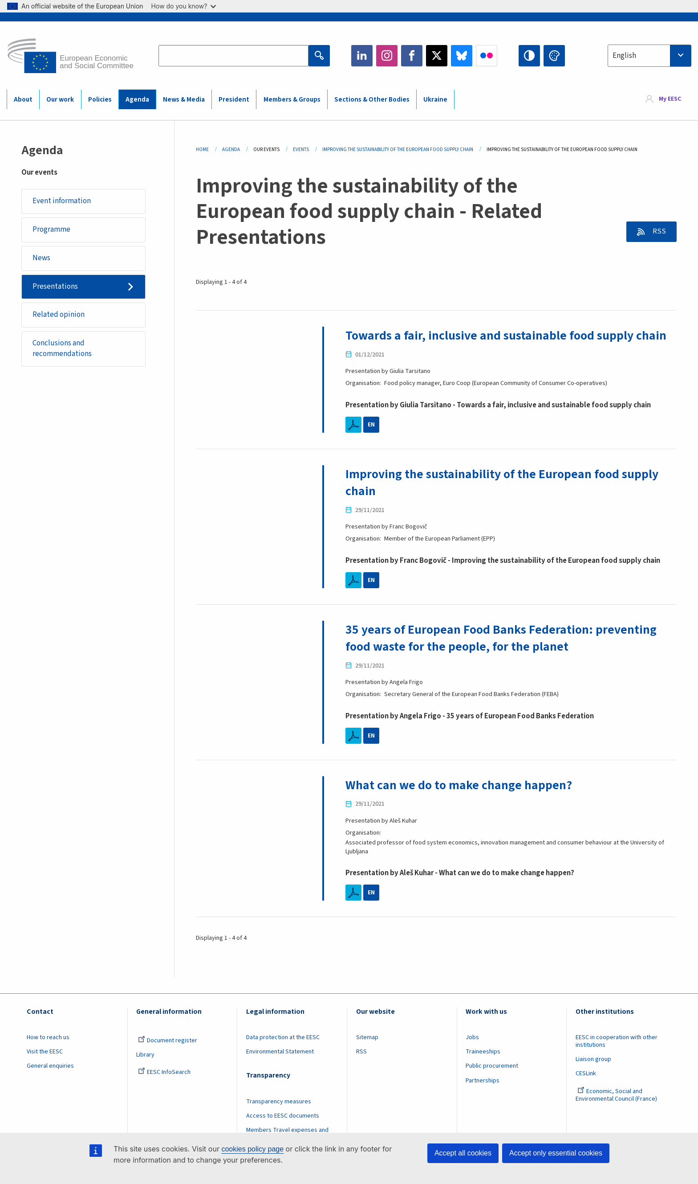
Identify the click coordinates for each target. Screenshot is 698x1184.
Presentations (55, 286)
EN (371, 424)
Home (202, 149)
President (234, 99)
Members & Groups (292, 99)
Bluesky (461, 55)
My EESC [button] (670, 98)
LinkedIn (362, 55)
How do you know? (183, 6)
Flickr (486, 55)
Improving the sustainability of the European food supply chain (501, 482)
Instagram (387, 55)
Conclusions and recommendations (62, 349)
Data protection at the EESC (283, 1037)
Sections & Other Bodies (372, 99)
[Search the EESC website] (233, 55)
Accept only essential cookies (555, 1153)
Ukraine (435, 99)
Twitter (436, 55)
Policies (100, 99)
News (41, 258)
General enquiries (50, 1065)
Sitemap (367, 1037)
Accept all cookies (462, 1153)
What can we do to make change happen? (458, 785)
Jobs (472, 1037)
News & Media (184, 99)
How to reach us (48, 1037)
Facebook (411, 55)
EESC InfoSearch (164, 1072)
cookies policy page (252, 1149)
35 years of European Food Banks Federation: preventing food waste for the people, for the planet (501, 638)
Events (301, 149)
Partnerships (482, 1080)
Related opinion (58, 315)
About (23, 99)
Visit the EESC (45, 1051)
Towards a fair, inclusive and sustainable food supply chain (505, 335)
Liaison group (593, 1059)
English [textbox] (624, 55)
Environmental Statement (280, 1051)
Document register (167, 1040)
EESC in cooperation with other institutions (616, 1041)
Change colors (554, 55)
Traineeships (483, 1051)
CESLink (586, 1073)
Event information (61, 201)
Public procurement (492, 1065)
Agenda (137, 99)
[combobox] (649, 56)
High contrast (529, 55)
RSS (658, 231)
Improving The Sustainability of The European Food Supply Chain (397, 149)
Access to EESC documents (282, 1115)
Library (145, 1054)
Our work (60, 99)
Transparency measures (278, 1101)
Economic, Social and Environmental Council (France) (617, 1095)
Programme (51, 229)
